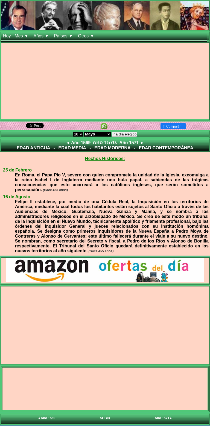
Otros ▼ (86, 36)
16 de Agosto (16, 196)
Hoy (7, 36)
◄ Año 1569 (78, 142)
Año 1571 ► (131, 142)
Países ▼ (64, 36)
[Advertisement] (105, 81)
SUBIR (105, 418)
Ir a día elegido (124, 134)
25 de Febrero (17, 170)
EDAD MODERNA (112, 148)
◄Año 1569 (46, 418)
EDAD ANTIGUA (33, 148)
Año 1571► (164, 418)
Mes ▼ (22, 36)
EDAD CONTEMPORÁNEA (166, 148)
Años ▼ (41, 36)
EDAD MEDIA (72, 148)
